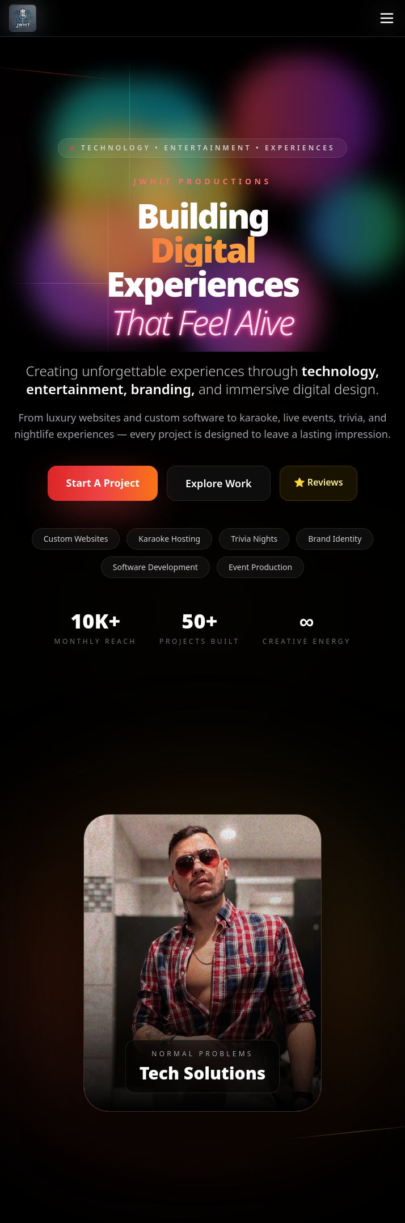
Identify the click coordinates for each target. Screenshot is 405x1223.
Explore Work (218, 483)
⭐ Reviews (318, 482)
